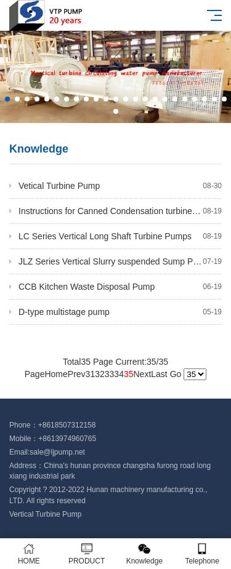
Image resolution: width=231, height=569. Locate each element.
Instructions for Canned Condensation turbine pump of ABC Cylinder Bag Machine (120, 211)
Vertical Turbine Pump (45, 514)
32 (100, 374)
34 (119, 374)
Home (55, 374)
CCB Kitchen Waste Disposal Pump (120, 286)
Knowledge (145, 554)
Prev (77, 374)
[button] (7, 99)
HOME (29, 554)
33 (110, 374)
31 (90, 374)
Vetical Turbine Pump (120, 185)
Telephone (202, 554)
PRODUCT (87, 554)
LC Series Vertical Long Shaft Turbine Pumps (120, 236)
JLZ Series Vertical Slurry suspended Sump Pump (120, 261)
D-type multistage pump (120, 312)
